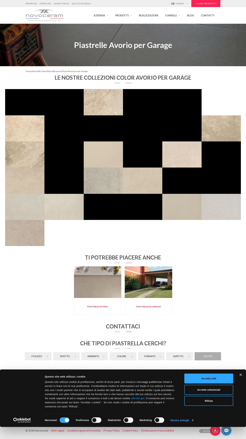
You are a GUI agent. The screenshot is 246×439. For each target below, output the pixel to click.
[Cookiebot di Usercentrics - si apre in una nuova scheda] (22, 432)
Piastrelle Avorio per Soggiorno (123, 378)
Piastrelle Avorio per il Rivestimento (56, 372)
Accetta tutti (208, 390)
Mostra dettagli (179, 432)
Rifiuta (209, 412)
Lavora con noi (61, 3)
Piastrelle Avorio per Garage (189, 378)
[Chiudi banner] (241, 387)
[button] (101, 15)
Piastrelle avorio (54, 71)
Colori (43, 71)
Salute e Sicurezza (81, 3)
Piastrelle (36, 71)
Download (45, 3)
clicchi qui (138, 410)
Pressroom (31, 3)
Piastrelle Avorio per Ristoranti (190, 372)
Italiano (178, 3)
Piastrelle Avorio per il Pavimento (56, 378)
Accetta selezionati (208, 401)
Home (28, 71)
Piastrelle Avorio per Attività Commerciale (123, 372)
